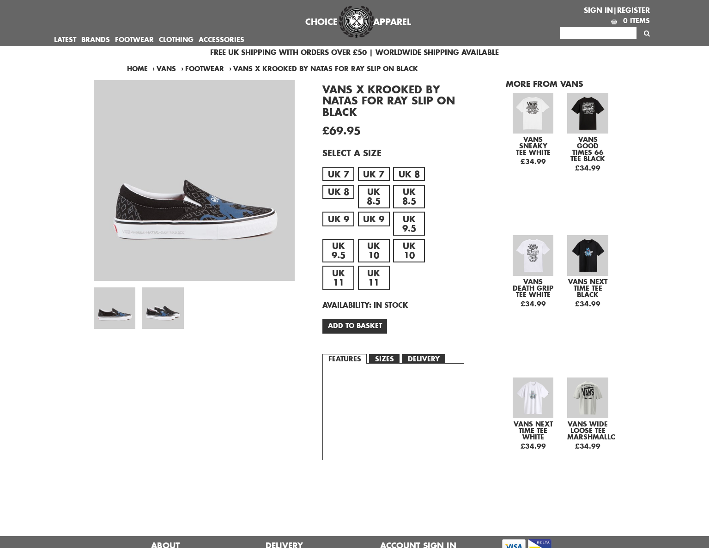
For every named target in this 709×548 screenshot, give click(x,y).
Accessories (221, 39)
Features (344, 358)
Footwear (134, 39)
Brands (95, 39)
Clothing (176, 39)
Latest (65, 39)
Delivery (424, 358)
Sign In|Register (617, 10)
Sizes (384, 358)
